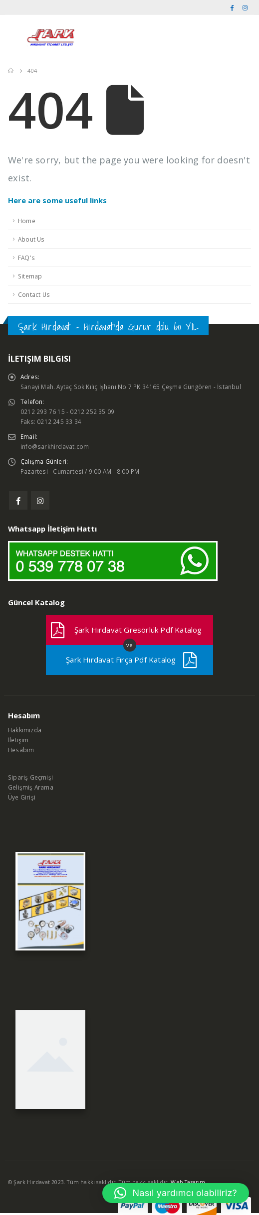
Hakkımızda (24, 730)
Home (26, 221)
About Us (31, 239)
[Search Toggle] (241, 37)
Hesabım (21, 750)
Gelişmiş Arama (30, 787)
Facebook (18, 500)
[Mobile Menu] (14, 37)
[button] (175, 1193)
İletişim (18, 740)
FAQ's (26, 258)
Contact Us (34, 294)
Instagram (40, 500)
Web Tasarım (188, 1182)
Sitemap (30, 276)
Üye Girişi (21, 797)
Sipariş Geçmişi (30, 777)
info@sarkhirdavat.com (54, 446)
